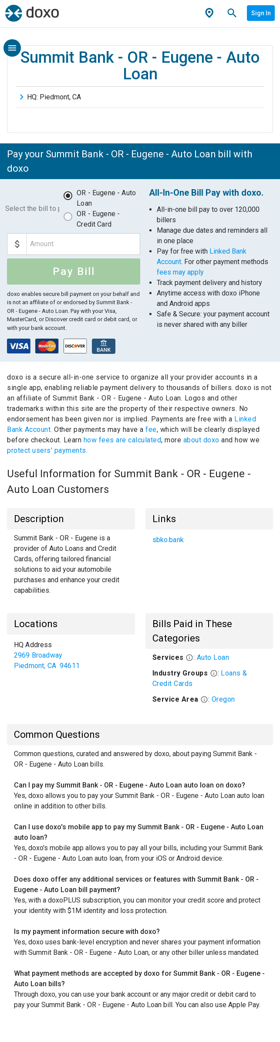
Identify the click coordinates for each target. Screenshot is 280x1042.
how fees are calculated (123, 440)
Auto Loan (213, 657)
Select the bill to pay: (32, 208)
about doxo (201, 440)
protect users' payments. (47, 450)
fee (151, 429)
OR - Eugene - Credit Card (98, 219)
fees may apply (180, 272)
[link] (209, 539)
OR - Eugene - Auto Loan (106, 198)
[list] (209, 539)
